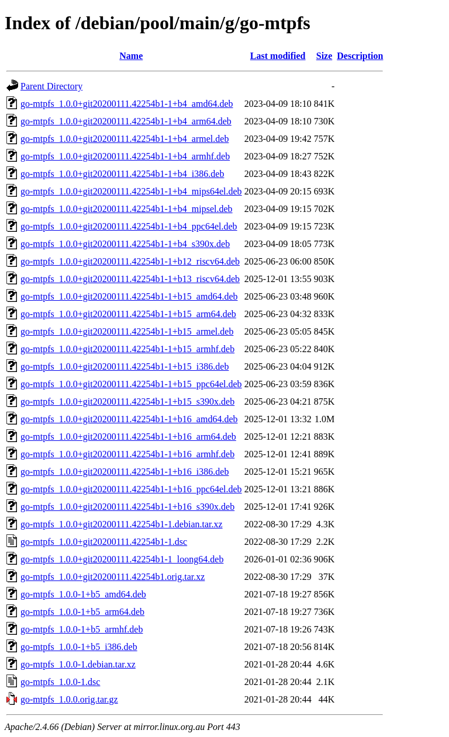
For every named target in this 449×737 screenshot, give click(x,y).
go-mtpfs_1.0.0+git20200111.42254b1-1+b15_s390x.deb (127, 401)
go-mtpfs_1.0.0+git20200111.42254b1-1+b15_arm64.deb (128, 314)
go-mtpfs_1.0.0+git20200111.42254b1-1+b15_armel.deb (126, 331)
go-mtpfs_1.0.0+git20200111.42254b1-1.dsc (103, 542)
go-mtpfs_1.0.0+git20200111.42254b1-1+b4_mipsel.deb (126, 209)
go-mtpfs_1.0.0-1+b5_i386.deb (78, 647)
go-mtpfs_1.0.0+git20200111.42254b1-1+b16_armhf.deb (127, 454)
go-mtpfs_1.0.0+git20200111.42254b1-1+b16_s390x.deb (127, 507)
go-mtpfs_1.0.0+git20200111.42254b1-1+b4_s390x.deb (125, 244)
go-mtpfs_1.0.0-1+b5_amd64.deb (83, 594)
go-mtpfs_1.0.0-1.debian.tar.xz (78, 664)
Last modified (278, 56)
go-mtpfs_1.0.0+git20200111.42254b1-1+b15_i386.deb (124, 366)
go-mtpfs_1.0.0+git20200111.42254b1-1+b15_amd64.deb (129, 296)
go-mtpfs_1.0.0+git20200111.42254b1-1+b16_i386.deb (124, 472)
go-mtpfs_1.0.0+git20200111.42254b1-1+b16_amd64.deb (129, 419)
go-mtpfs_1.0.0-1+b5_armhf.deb (81, 629)
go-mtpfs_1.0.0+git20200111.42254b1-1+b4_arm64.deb (126, 121)
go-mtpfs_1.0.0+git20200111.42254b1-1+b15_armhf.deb (127, 349)
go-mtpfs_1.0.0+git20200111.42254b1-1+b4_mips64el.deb (131, 191)
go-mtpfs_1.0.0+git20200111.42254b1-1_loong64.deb (121, 559)
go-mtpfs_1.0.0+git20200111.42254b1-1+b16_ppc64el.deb (131, 489)
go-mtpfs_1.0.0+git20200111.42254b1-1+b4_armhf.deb (125, 156)
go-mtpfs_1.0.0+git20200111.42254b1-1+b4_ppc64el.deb (128, 226)
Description (360, 56)
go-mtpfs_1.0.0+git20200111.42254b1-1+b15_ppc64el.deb (131, 384)
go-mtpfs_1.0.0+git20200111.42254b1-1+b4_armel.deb (124, 139)
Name (131, 56)
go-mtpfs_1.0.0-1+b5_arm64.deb (82, 612)
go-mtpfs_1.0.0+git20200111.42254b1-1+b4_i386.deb (122, 174)
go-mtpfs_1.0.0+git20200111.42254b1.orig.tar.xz (112, 577)
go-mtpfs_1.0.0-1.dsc (60, 682)
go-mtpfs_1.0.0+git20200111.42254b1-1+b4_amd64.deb (126, 104)
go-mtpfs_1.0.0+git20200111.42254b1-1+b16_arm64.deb (128, 436)
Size (324, 56)
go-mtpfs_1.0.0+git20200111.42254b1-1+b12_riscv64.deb (130, 261)
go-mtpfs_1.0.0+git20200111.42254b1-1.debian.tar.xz (121, 524)
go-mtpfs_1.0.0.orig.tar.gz (69, 699)
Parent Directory (51, 86)
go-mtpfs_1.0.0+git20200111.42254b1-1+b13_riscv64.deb (130, 279)
